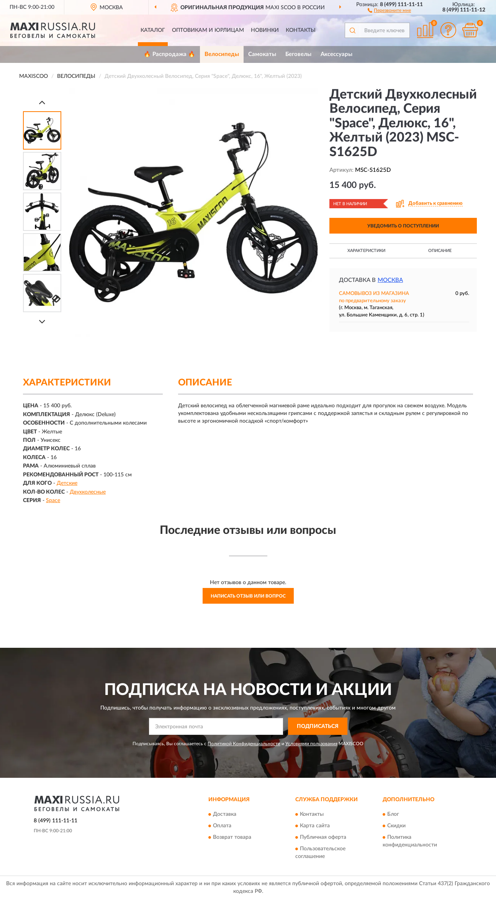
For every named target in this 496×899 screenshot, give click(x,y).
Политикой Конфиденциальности (244, 743)
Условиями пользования (311, 743)
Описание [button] (440, 251)
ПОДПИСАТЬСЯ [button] (318, 726)
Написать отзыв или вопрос (248, 596)
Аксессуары (336, 54)
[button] (389, 10)
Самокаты (262, 54)
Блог (393, 814)
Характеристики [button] (366, 251)
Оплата (222, 826)
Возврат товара (232, 837)
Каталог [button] (153, 30)
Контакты (301, 30)
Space (53, 500)
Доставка (224, 814)
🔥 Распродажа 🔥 (169, 54)
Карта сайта (315, 826)
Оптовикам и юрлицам (208, 30)
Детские (67, 483)
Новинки (265, 30)
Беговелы (298, 54)
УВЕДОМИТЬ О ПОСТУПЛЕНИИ (403, 226)
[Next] (42, 321)
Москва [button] (390, 280)
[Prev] (42, 102)
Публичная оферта (323, 837)
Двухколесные (88, 492)
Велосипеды (222, 54)
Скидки (396, 826)
